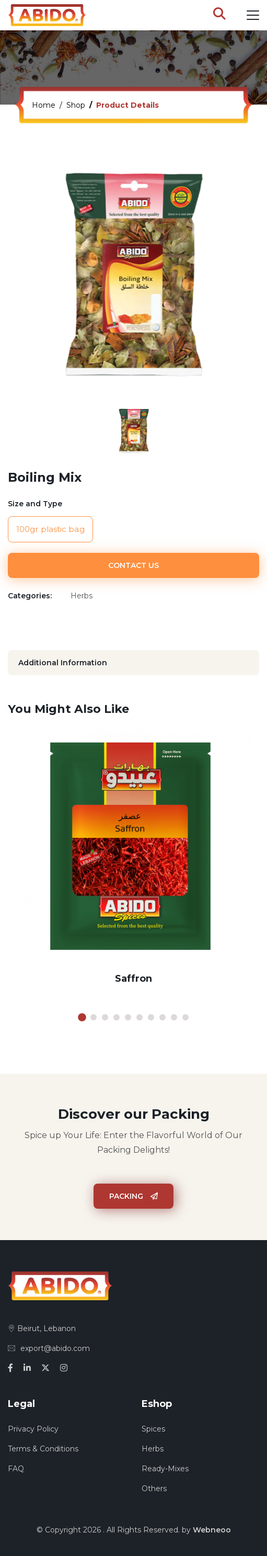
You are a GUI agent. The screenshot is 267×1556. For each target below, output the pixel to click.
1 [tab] (82, 1017)
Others (154, 1488)
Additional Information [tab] (62, 662)
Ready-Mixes (165, 1468)
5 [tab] (128, 1017)
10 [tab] (185, 1017)
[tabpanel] (133, 865)
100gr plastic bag (50, 529)
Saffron (133, 978)
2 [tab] (93, 1017)
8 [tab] (162, 1017)
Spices (153, 1429)
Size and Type (35, 503)
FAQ (16, 1468)
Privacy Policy (33, 1429)
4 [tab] (116, 1017)
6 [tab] (139, 1017)
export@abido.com (49, 1348)
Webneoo (212, 1530)
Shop (75, 105)
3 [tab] (105, 1017)
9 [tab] (174, 1017)
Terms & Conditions (43, 1448)
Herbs (153, 1448)
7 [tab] (151, 1017)
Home (43, 105)
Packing (133, 1196)
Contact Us (133, 565)
